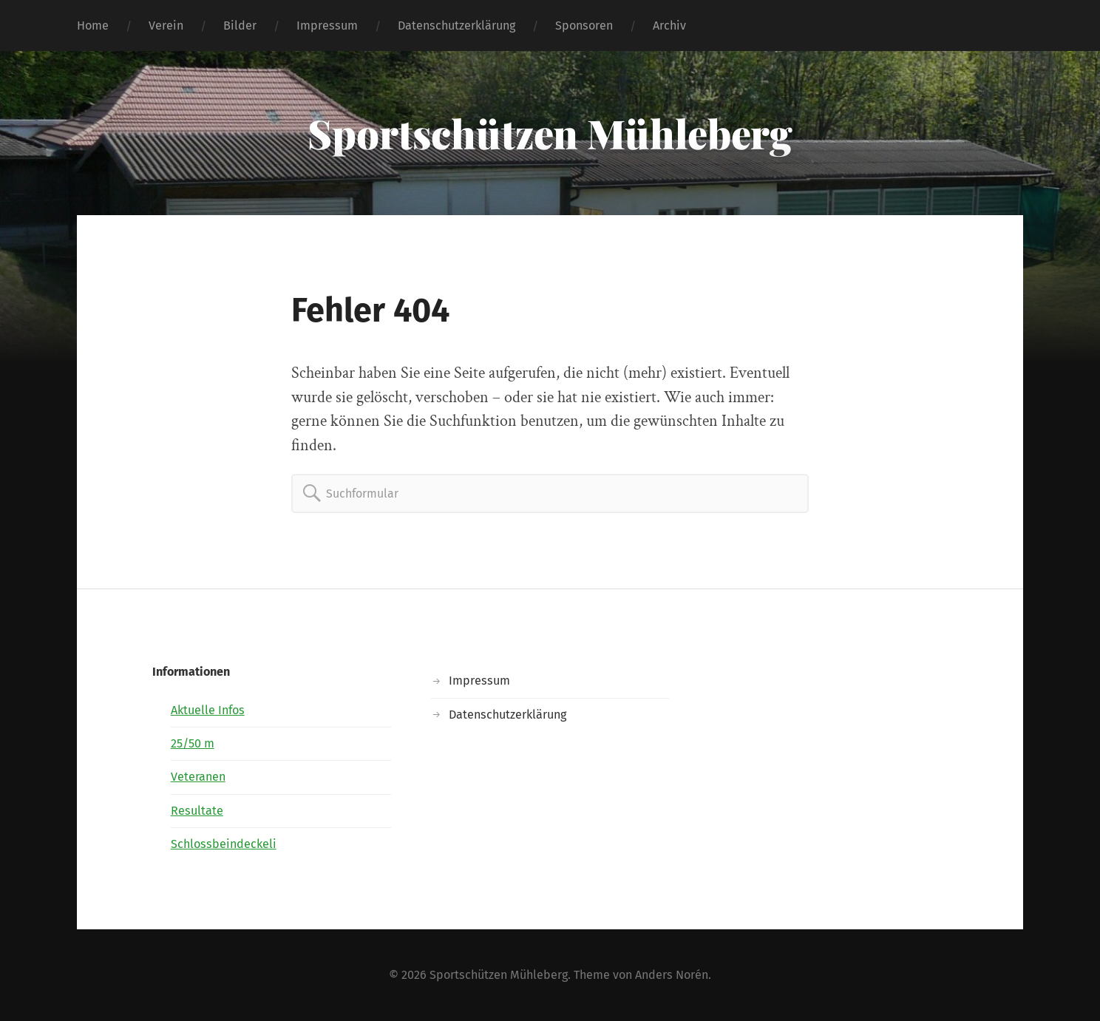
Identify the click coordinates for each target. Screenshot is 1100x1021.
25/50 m (192, 743)
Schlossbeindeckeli (223, 844)
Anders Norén (671, 975)
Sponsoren (584, 25)
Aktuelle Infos (208, 710)
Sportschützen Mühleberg (550, 133)
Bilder (240, 25)
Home (93, 25)
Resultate (197, 811)
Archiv (669, 25)
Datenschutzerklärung (456, 25)
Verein (166, 25)
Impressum (327, 25)
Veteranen (198, 777)
